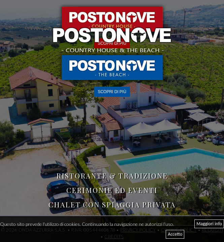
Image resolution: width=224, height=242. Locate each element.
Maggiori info (209, 224)
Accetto (175, 234)
